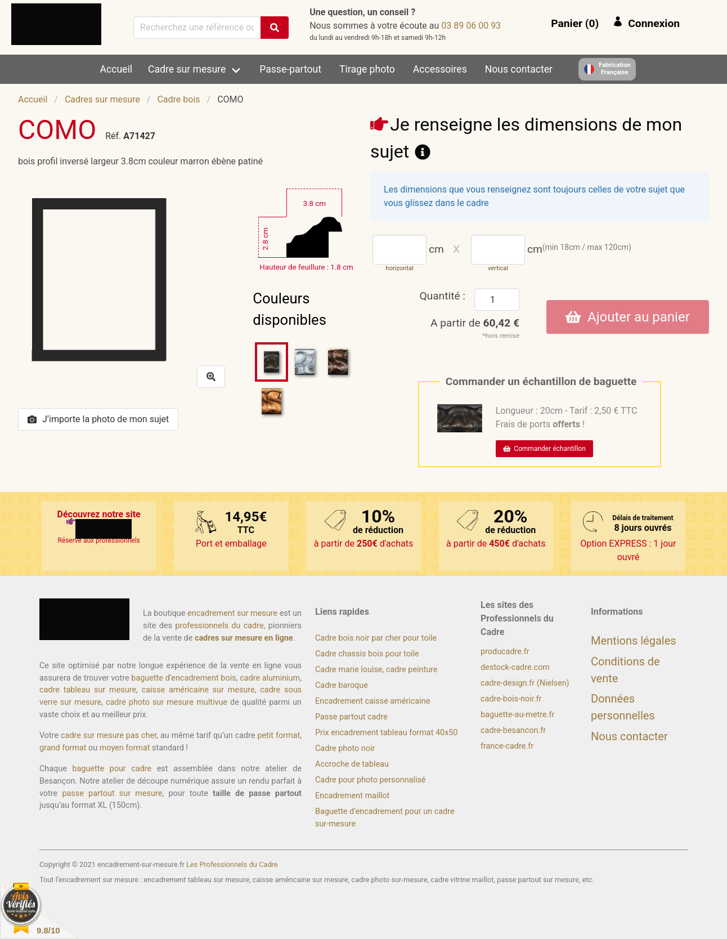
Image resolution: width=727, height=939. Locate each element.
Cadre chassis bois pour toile (367, 654)
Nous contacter (519, 69)
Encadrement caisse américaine (372, 701)
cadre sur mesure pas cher (108, 735)
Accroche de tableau (352, 764)
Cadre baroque (341, 685)
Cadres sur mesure (102, 99)
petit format (278, 735)
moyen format (125, 748)
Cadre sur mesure (187, 69)
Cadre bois (178, 99)
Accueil (116, 69)
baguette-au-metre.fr (517, 714)
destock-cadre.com (515, 667)
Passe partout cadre (351, 717)
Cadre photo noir (345, 748)
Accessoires (440, 69)
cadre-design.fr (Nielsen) (525, 683)
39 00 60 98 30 (471, 25)
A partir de (474, 322)
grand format (62, 748)
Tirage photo (367, 69)
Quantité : (442, 295)
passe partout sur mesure (112, 793)
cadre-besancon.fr (513, 730)
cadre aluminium (270, 678)
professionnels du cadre (219, 626)
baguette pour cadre (111, 768)
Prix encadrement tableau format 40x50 (386, 732)
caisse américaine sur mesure (198, 690)
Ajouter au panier (628, 317)
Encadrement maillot (352, 796)
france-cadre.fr (507, 746)
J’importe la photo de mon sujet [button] (98, 419)
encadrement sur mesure (232, 613)
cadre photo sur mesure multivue (166, 702)
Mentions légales (633, 640)
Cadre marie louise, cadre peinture (376, 669)
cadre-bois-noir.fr (511, 699)
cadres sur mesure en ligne (244, 638)
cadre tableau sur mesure (87, 690)
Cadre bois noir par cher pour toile (376, 638)
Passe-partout (290, 69)
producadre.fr (505, 651)
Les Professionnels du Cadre (232, 864)
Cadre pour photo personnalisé (370, 780)
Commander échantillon (544, 449)
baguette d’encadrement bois (183, 678)
